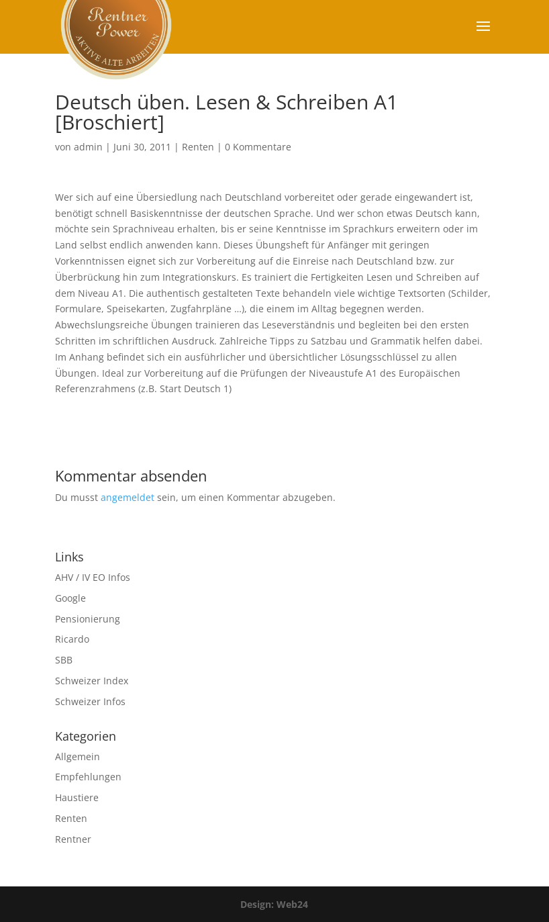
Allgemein (77, 756)
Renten (198, 146)
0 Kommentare (258, 146)
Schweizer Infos (90, 701)
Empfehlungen (88, 776)
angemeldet (127, 497)
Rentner (73, 839)
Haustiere (77, 797)
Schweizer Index (91, 680)
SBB (63, 659)
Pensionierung (87, 618)
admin (88, 146)
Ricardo (72, 639)
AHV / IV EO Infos (92, 577)
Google (70, 598)
